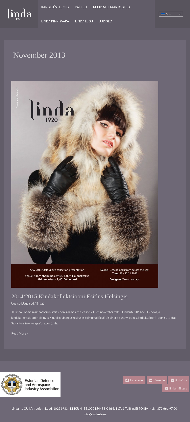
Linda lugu (84, 21)
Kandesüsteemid (55, 7)
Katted (81, 7)
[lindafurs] (178, 380)
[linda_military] (175, 388)
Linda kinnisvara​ (55, 21)
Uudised (105, 21)
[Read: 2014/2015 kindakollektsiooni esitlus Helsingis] (84, 184)
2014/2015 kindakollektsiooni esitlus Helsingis (69, 296)
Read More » (19, 333)
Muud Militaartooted (111, 7)
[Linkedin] (157, 380)
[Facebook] (134, 380)
